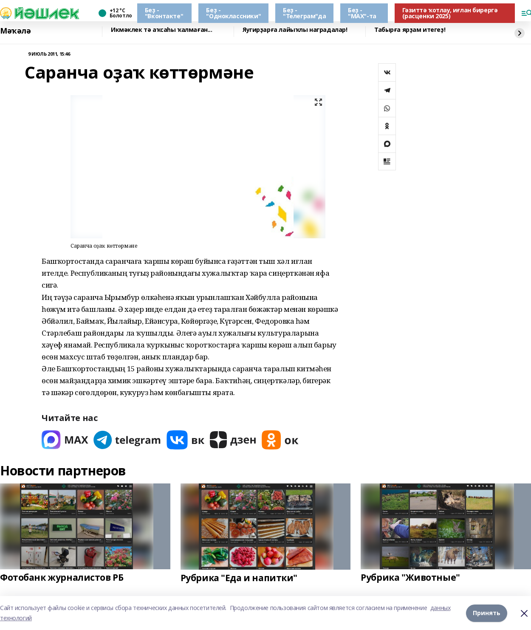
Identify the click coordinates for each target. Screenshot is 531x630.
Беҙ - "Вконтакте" (164, 13)
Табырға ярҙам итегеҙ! (409, 30)
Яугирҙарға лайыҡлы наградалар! (295, 30)
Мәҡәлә (15, 30)
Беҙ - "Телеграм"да (304, 13)
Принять (486, 613)
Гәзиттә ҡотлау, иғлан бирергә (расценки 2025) (450, 13)
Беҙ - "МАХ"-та (362, 13)
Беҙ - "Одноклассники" (233, 13)
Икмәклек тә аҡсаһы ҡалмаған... (161, 30)
